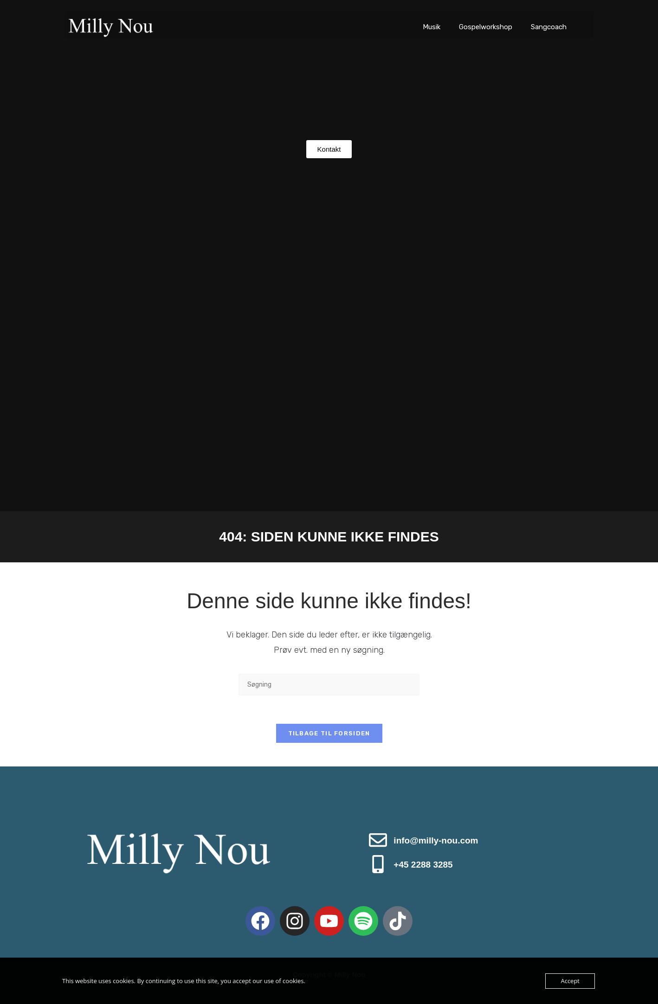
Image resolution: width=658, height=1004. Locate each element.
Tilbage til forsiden (329, 733)
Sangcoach (549, 27)
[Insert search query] (329, 684)
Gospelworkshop (485, 27)
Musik (431, 27)
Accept (570, 981)
